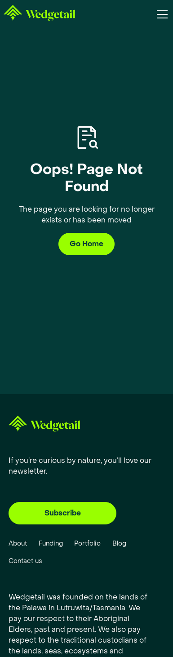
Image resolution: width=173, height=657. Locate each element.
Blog (119, 543)
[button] (160, 14)
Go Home (86, 244)
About (18, 543)
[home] (39, 14)
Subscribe (62, 513)
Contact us (25, 561)
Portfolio (87, 543)
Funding (51, 543)
